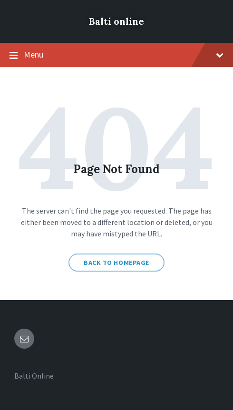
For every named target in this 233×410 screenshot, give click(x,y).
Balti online (116, 21)
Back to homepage (116, 262)
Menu (116, 55)
